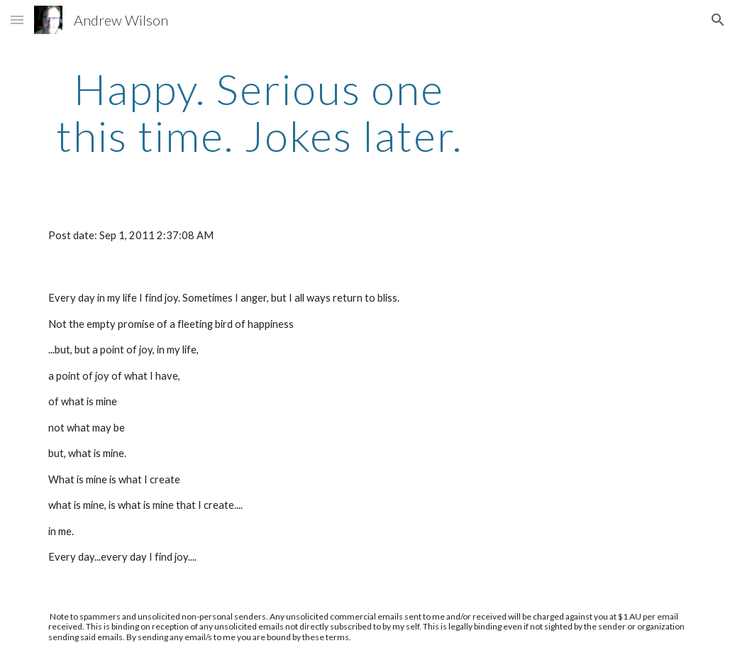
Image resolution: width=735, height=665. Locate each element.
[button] (17, 19)
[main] (259, 112)
